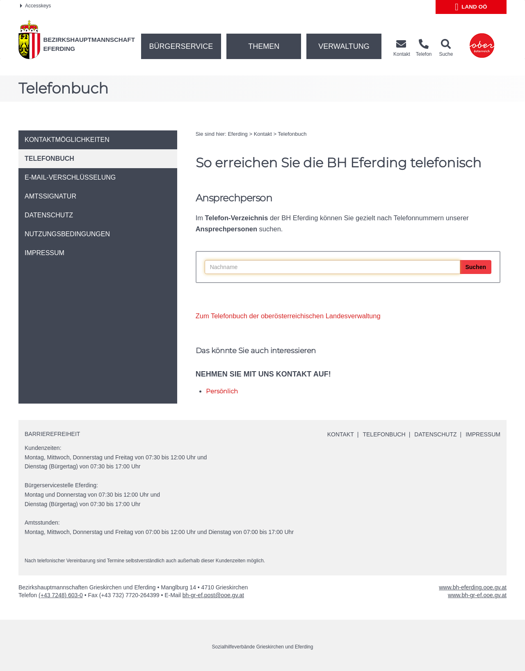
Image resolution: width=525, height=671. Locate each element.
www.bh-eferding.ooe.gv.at (473, 587)
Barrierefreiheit (52, 434)
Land (471, 7)
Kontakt (263, 134)
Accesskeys (35, 6)
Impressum (483, 434)
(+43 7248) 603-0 (61, 595)
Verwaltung (344, 46)
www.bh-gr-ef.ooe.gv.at (477, 595)
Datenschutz (435, 434)
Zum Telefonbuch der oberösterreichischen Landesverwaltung (288, 316)
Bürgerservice (181, 46)
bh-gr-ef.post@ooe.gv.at (213, 595)
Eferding (237, 134)
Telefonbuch (292, 134)
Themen (263, 46)
